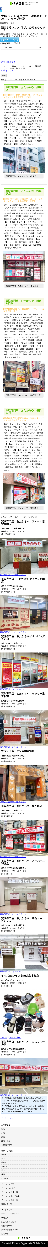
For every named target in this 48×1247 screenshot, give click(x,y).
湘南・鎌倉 (5, 1141)
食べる (4, 1155)
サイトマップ (6, 1210)
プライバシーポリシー (10, 1214)
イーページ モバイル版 (10, 1196)
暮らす (4, 1162)
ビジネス (4, 1178)
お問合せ (4, 1234)
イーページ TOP (7, 1184)
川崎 (3, 1133)
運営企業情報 (6, 1226)
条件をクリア (7, 70)
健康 (3, 1174)
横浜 (3, 1129)
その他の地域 (6, 1145)
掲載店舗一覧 (6, 1204)
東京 (3, 1137)
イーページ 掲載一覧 (9, 1200)
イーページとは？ (8, 1188)
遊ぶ (3, 1158)
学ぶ (3, 1170)
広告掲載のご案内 (8, 1222)
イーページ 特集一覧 (9, 1192)
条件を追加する (8, 62)
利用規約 (4, 1218)
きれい (4, 1166)
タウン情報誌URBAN (9, 1230)
